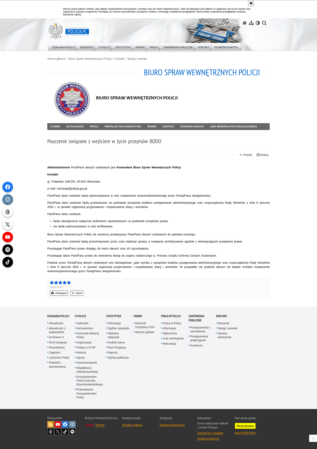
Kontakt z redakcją (132, 425)
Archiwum (196, 345)
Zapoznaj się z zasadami (210, 433)
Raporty (113, 352)
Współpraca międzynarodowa (87, 369)
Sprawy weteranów (224, 335)
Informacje (114, 323)
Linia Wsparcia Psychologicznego (233, 126)
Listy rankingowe (173, 338)
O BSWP (55, 126)
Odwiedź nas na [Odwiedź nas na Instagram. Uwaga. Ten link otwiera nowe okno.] (72, 424)
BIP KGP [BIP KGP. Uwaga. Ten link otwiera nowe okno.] (100, 425)
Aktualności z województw (57, 330)
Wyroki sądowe (144, 332)
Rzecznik (223, 323)
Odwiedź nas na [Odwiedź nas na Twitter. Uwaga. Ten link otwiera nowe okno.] (58, 431)
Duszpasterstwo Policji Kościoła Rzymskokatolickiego (89, 380)
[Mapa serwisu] (251, 22)
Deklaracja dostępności (172, 425)
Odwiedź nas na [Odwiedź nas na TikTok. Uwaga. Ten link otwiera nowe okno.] (65, 431)
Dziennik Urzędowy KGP (145, 325)
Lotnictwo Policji (59, 357)
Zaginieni (54, 352)
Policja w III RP (85, 347)
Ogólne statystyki (118, 328)
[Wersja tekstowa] (258, 22)
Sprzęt (80, 357)
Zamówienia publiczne (196, 318)
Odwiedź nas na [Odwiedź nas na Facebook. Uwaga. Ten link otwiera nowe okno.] (65, 424)
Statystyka (113, 316)
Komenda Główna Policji (87, 335)
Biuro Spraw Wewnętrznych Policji (90, 58)
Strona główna (56, 58)
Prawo (151, 126)
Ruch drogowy (58, 342)
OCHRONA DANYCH (192, 126)
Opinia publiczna (118, 357)
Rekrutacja (169, 343)
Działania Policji (58, 316)
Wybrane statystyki (113, 335)
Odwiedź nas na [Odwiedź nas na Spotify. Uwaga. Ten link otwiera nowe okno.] (72, 431)
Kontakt (119, 58)
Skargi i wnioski (137, 58)
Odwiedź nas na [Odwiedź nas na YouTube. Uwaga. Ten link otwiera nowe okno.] (58, 424)
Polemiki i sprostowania (57, 364)
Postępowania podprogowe (199, 338)
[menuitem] (63, 46)
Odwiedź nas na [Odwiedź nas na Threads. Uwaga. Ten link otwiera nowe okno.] (50, 431)
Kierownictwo (84, 328)
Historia (81, 352)
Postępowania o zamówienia (200, 329)
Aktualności (75, 126)
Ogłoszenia (170, 333)
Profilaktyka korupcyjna (123, 126)
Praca (94, 126)
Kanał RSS (50, 424)
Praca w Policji (171, 316)
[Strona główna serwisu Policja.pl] (244, 22)
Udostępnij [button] (59, 293)
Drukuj (262, 155)
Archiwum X (56, 337)
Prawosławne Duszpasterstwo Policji (86, 393)
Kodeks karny (116, 342)
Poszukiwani (57, 347)
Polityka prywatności (208, 438)
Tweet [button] (77, 293)
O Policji (80, 316)
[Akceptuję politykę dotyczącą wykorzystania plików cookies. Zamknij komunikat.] (251, 3)
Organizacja (84, 342)
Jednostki (82, 323)
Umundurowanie (86, 362)
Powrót (246, 155)
